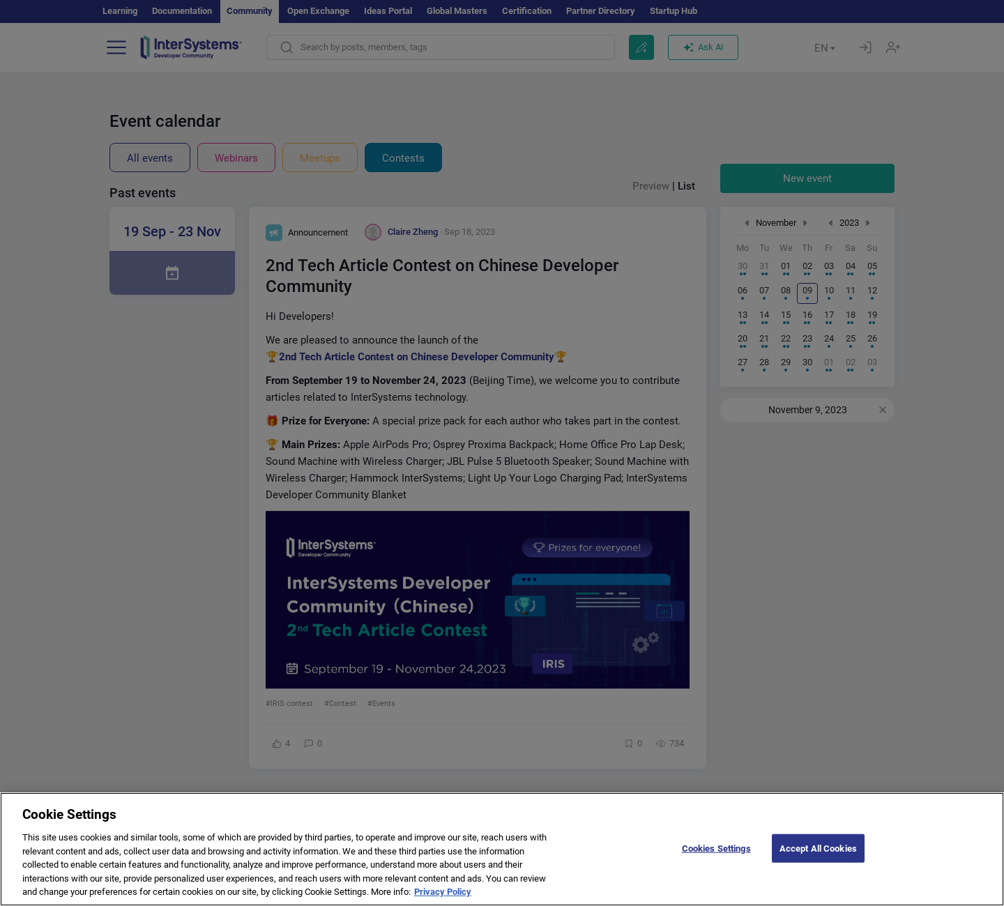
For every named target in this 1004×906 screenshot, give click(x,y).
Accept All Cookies (818, 861)
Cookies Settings (716, 861)
